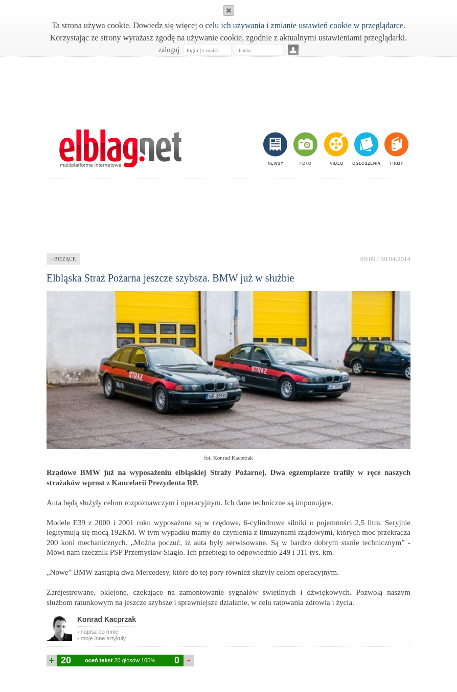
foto (305, 148)
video (335, 148)
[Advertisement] (228, 87)
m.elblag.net (120, 148)
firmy (395, 148)
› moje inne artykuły (101, 638)
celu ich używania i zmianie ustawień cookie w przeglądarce (304, 25)
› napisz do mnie (98, 632)
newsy (276, 148)
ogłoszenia (365, 148)
